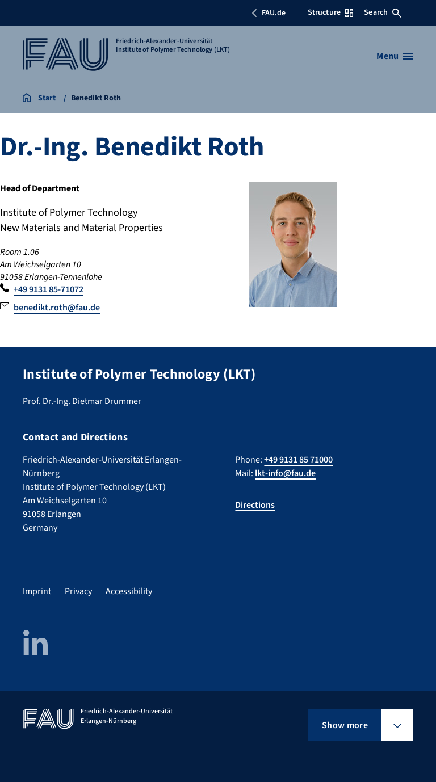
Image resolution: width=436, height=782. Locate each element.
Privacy (78, 591)
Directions (255, 505)
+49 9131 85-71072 (48, 289)
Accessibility (129, 591)
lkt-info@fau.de (285, 473)
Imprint (37, 591)
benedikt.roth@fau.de (57, 307)
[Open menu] (394, 56)
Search (382, 12)
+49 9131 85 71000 (298, 459)
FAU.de (268, 13)
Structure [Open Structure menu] (330, 12)
